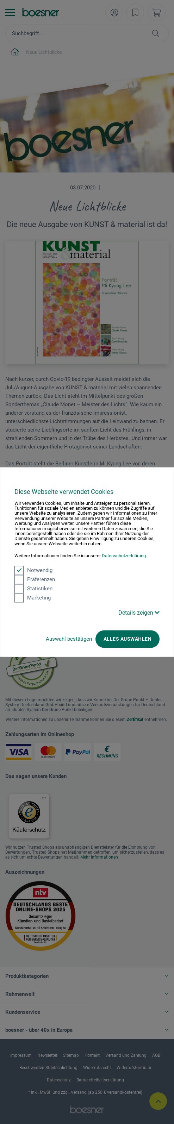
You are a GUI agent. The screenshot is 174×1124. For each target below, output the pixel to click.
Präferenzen (34, 579)
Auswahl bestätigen (69, 639)
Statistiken (33, 588)
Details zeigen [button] (139, 612)
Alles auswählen (127, 639)
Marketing (32, 597)
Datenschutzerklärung (124, 556)
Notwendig (33, 570)
